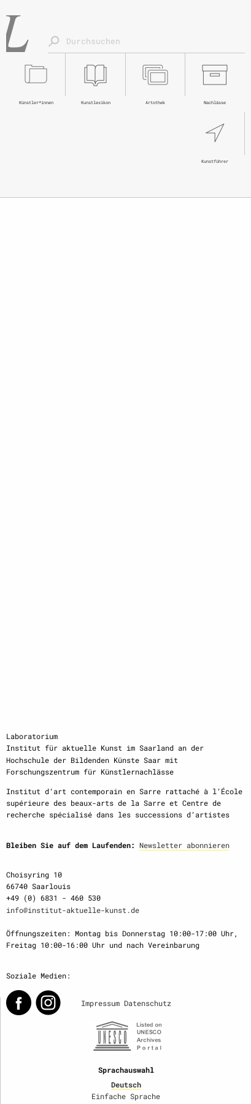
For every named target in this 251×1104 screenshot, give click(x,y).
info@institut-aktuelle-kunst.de (72, 910)
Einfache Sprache (125, 1096)
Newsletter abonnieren (184, 845)
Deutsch (126, 1084)
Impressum (100, 1003)
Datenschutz (147, 1003)
